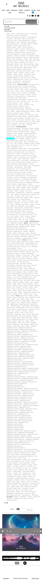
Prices (38, 10)
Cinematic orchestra (22, 84)
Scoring (17, 295)
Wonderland (10, 496)
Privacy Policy (35, 578)
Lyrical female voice (34, 221)
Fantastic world (10, 138)
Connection (6, 578)
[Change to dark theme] (6, 4)
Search (8, 10)
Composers (27, 10)
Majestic (26, 223)
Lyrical (26, 221)
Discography (14, 10)
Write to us (21, 12)
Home (3, 10)
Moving (24, 239)
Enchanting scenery (21, 126)
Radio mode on (40, 531)
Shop (10, 12)
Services (33, 10)
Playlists (21, 10)
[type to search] (21, 22)
